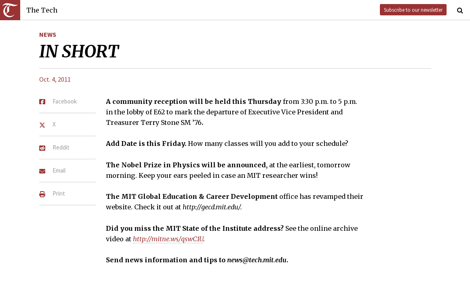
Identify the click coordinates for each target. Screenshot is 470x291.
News (47, 34)
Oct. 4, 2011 (55, 79)
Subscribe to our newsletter (413, 9)
